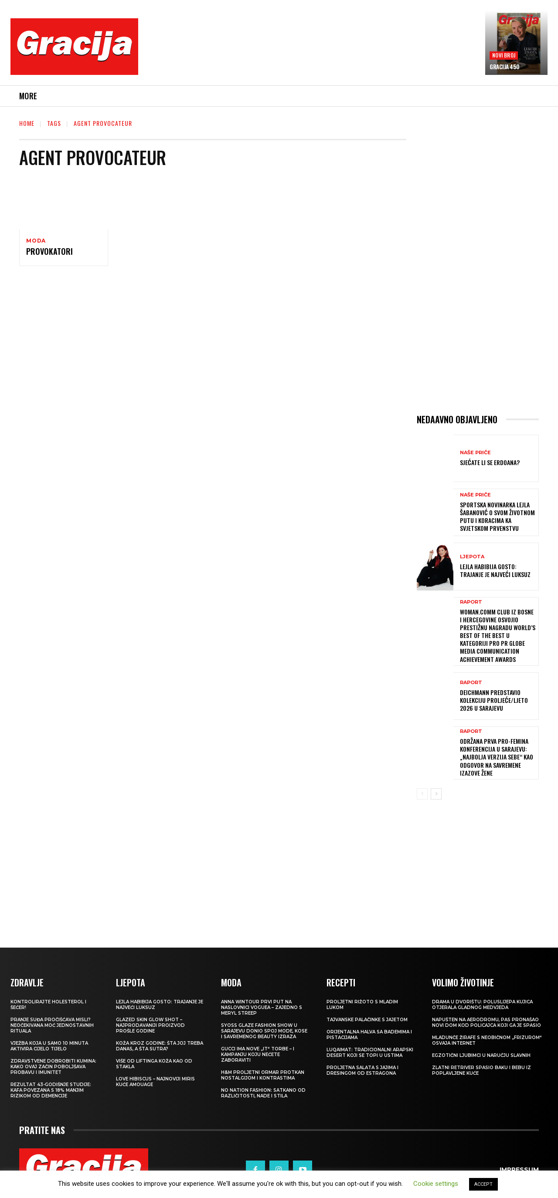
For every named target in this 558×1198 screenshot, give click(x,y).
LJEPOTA (472, 556)
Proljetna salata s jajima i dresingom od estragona (362, 1070)
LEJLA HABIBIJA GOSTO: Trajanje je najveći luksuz (495, 570)
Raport (471, 602)
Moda (36, 240)
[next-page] (436, 794)
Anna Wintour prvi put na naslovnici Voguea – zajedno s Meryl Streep (261, 1007)
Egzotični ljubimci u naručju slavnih (481, 1055)
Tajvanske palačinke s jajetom (367, 1020)
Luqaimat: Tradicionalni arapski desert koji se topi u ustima (370, 1052)
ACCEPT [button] (483, 1184)
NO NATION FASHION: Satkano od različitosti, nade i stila (263, 1093)
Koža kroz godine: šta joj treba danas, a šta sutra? (159, 1046)
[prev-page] (422, 794)
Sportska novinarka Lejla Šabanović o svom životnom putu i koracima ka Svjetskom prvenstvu (497, 516)
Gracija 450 (505, 66)
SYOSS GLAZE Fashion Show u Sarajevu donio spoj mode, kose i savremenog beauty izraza (264, 1031)
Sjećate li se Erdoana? (490, 462)
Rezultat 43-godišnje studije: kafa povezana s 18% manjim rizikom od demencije (50, 1090)
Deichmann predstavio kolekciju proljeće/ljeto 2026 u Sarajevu (494, 700)
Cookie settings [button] (435, 1184)
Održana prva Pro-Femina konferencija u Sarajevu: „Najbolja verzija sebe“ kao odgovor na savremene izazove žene (496, 756)
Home (26, 123)
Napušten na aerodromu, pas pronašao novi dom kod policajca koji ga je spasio (486, 1022)
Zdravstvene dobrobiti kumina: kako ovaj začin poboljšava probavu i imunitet (53, 1066)
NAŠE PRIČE (475, 452)
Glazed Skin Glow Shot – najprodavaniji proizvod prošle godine (150, 1025)
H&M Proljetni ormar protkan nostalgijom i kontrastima (262, 1075)
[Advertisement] (311, 52)
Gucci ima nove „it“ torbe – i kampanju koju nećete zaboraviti (257, 1054)
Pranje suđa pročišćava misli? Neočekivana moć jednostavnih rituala (52, 1025)
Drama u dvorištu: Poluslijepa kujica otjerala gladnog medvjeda (482, 1004)
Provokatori (49, 252)
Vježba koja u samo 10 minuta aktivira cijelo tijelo (49, 1046)
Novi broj (503, 55)
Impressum (519, 1170)
